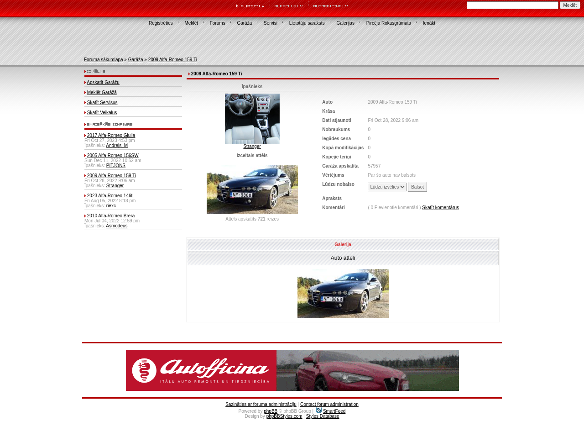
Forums (217, 23)
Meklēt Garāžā (102, 92)
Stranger (115, 185)
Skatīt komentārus (440, 207)
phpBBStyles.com (284, 416)
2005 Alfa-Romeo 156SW (113, 155)
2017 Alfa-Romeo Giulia (111, 135)
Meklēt (191, 23)
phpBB (270, 411)
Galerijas (345, 23)
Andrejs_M (117, 145)
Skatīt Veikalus (102, 112)
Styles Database (322, 416)
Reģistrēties (161, 23)
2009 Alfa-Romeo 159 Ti (172, 59)
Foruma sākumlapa (103, 59)
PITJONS (115, 165)
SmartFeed (330, 411)
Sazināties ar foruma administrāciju (261, 404)
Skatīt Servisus (102, 102)
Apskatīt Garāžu (103, 82)
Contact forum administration (329, 404)
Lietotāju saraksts (307, 23)
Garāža (244, 23)
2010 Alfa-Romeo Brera (111, 215)
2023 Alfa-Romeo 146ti (110, 195)
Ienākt (429, 23)
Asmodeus (116, 225)
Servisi (270, 23)
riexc (111, 205)
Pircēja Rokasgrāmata (388, 23)
